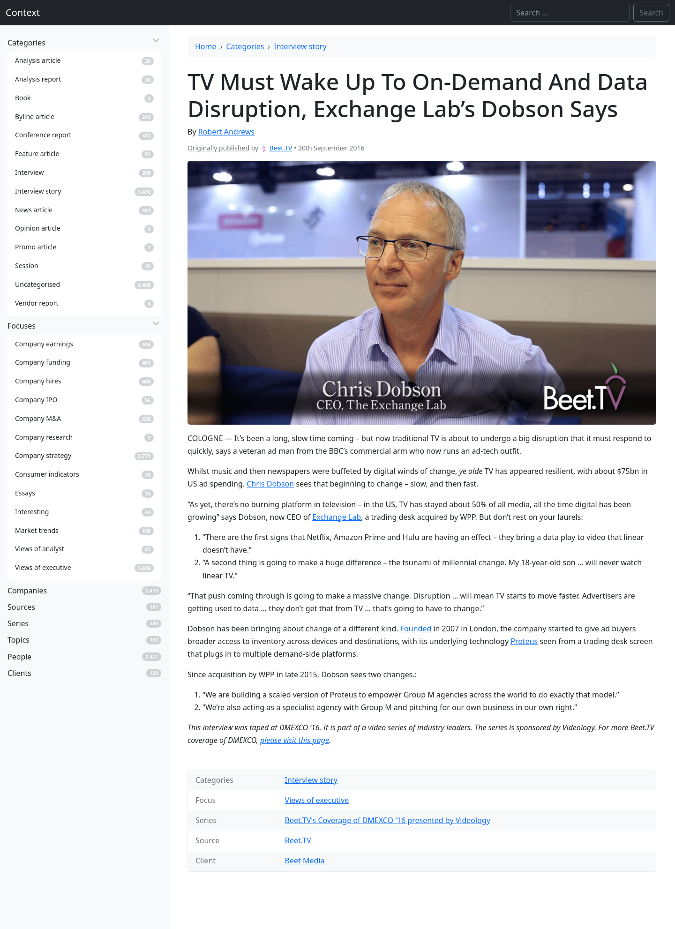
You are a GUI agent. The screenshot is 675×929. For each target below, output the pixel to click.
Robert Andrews (226, 132)
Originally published (218, 147)
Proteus (524, 641)
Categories (245, 46)
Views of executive (317, 800)
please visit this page (294, 740)
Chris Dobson (270, 484)
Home (206, 46)
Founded (415, 628)
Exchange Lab (336, 517)
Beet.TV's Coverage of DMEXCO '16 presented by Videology (387, 820)
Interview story (300, 46)
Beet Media (305, 860)
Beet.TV (280, 147)
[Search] (570, 13)
